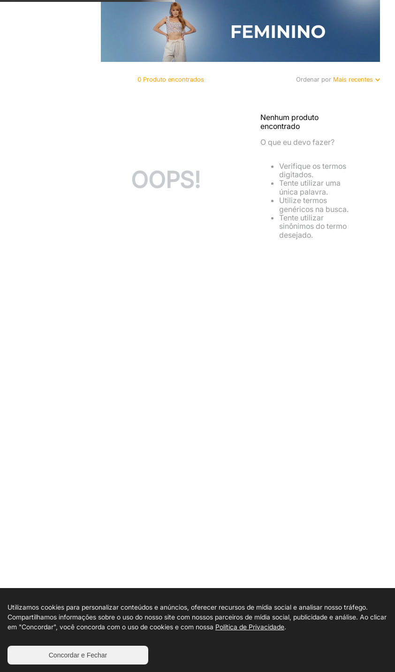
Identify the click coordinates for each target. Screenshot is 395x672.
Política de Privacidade (249, 627)
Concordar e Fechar (78, 655)
